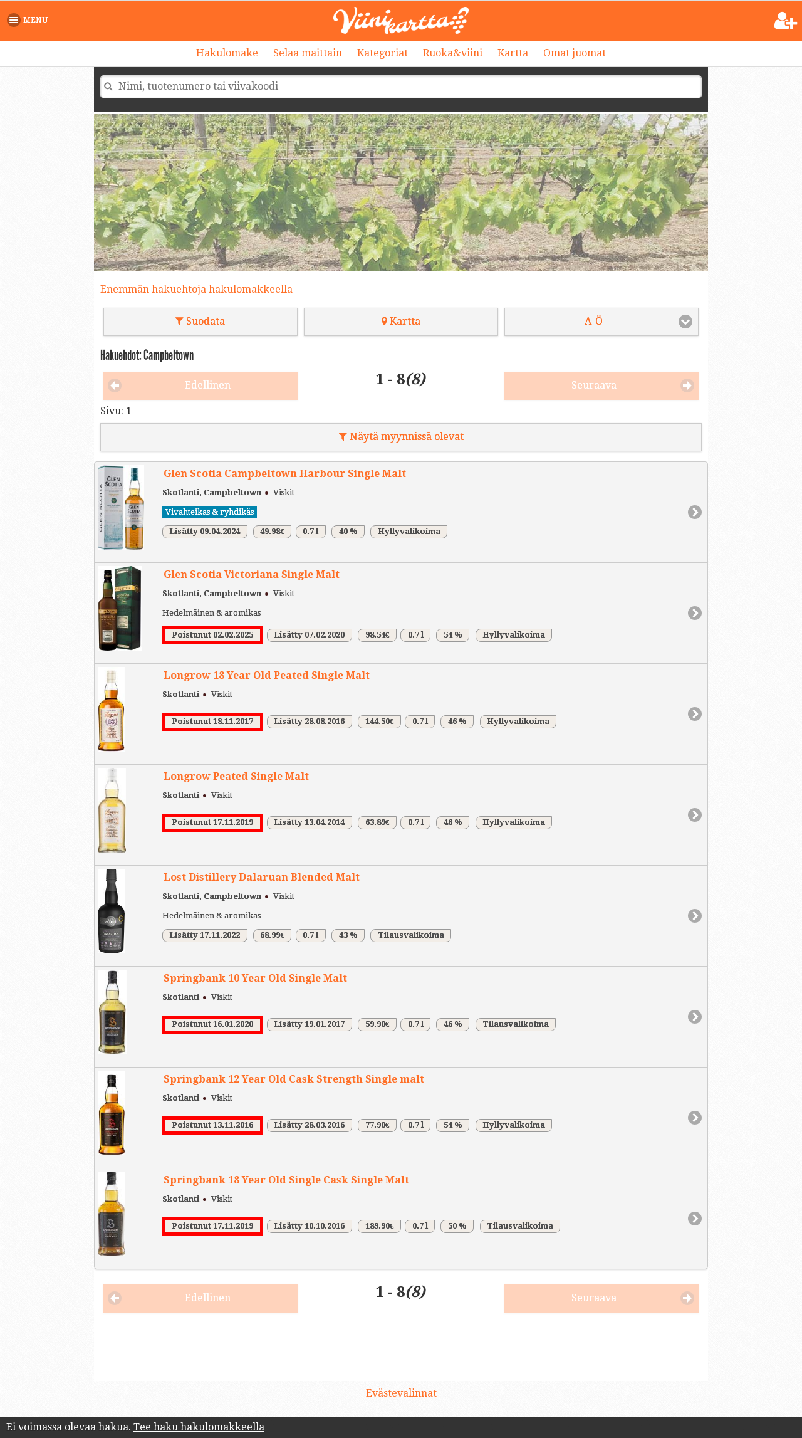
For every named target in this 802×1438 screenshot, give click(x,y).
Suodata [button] (200, 321)
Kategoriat (382, 53)
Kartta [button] (401, 321)
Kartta (512, 53)
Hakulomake (227, 53)
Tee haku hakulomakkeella (198, 1427)
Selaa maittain (307, 53)
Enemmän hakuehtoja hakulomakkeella (196, 289)
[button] (29, 20)
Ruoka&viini (452, 53)
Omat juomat (574, 53)
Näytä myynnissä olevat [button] (401, 437)
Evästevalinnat (401, 1393)
